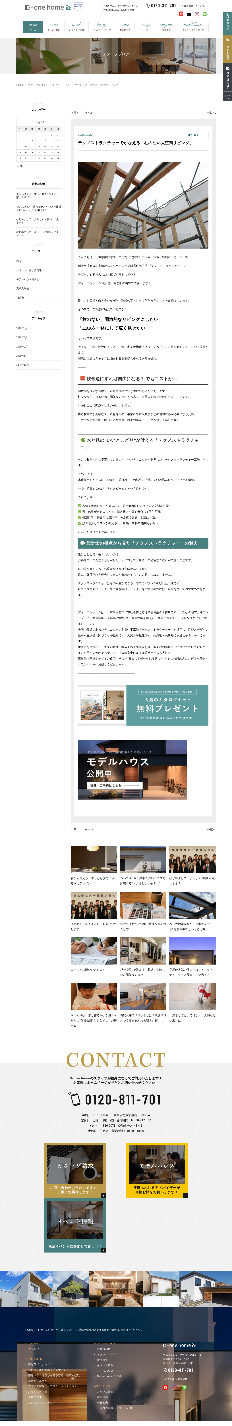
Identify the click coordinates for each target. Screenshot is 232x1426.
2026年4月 (22, 328)
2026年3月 (22, 337)
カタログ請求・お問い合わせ (114, 1408)
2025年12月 (22, 365)
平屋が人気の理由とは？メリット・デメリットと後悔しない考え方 (192, 956)
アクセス (202, 5)
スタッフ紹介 (105, 1391)
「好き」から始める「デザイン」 (48, 1369)
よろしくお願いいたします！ (94, 954)
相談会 (20, 297)
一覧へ (211, 112)
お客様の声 (104, 1348)
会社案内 (102, 1402)
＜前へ (75, 112)
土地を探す (35, 1397)
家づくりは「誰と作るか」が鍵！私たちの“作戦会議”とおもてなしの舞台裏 (94, 1005)
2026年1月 (22, 355)
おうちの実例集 (37, 1391)
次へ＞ (89, 112)
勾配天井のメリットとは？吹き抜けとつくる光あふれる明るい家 (143, 1002)
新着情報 (102, 1359)
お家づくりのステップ (41, 1402)
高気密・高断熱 (37, 1380)
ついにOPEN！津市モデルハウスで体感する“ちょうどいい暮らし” (143, 865)
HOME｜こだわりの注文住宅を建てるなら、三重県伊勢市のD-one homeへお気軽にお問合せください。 (84, 1329)
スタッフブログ (106, 1354)
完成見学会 (22, 288)
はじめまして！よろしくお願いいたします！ (192, 865)
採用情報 (102, 1397)
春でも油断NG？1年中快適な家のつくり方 (143, 911)
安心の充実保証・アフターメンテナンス (52, 1386)
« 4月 (19, 166)
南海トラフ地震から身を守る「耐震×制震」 (55, 1375)
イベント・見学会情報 (29, 270)
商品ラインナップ (39, 1364)
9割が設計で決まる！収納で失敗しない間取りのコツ (143, 956)
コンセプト (35, 1348)
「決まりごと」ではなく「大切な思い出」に (192, 1002)
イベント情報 (105, 1365)
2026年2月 (22, 346)
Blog (18, 261)
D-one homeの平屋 (109, 1376)
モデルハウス (105, 1370)
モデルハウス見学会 (27, 279)
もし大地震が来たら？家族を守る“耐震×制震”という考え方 (192, 911)
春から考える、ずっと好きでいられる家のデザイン (94, 865)
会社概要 (188, 5)
